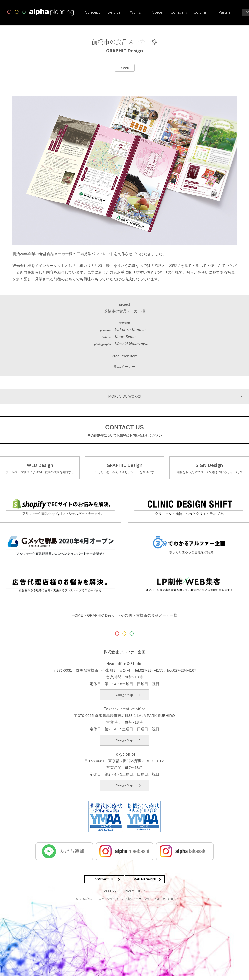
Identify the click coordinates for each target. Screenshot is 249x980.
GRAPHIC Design (124, 469)
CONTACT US (124, 431)
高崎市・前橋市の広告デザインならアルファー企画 (40, 12)
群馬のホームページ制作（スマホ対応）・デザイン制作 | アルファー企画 (129, 902)
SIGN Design (209, 469)
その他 (124, 67)
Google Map (124, 698)
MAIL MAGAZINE (145, 883)
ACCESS (110, 894)
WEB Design (39, 469)
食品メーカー (124, 366)
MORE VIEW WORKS (124, 396)
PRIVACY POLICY (133, 894)
